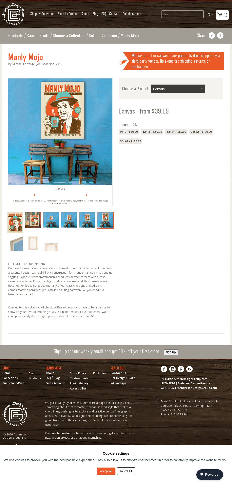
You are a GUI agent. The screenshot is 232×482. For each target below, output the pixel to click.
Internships (118, 383)
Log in (210, 14)
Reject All (126, 471)
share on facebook (220, 35)
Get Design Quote (122, 378)
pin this (212, 35)
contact (66, 433)
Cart (32, 373)
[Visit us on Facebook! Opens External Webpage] (164, 369)
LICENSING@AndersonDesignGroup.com (188, 383)
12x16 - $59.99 (152, 132)
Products (15, 35)
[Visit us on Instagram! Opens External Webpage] (172, 369)
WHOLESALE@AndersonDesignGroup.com (189, 388)
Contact (114, 13)
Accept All (106, 471)
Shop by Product (68, 13)
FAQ (103, 13)
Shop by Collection (42, 13)
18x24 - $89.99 (176, 132)
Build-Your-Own (13, 383)
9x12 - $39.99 (129, 132)
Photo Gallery (79, 383)
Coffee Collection (103, 35)
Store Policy (78, 373)
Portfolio (99, 373)
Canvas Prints (38, 35)
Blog (95, 13)
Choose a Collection (69, 35)
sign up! (171, 352)
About (85, 13)
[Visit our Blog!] (189, 369)
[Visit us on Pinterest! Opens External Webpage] (181, 369)
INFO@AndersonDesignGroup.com (184, 379)
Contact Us (118, 373)
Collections (10, 378)
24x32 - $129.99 (201, 132)
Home (6, 373)
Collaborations (132, 13)
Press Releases (55, 383)
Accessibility (78, 388)
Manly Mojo (130, 35)
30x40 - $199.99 (130, 141)
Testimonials (79, 378)
